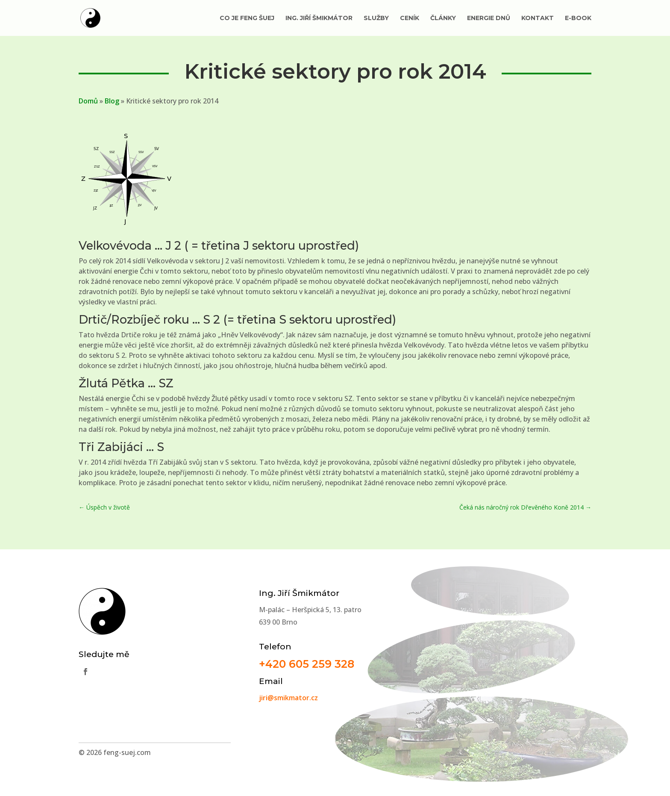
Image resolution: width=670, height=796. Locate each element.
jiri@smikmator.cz (288, 697)
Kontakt (537, 18)
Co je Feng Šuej (247, 18)
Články (443, 18)
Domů (88, 101)
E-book (578, 18)
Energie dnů (488, 18)
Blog (112, 101)
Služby (376, 18)
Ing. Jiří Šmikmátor (319, 18)
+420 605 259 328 (306, 663)
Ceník (409, 18)
